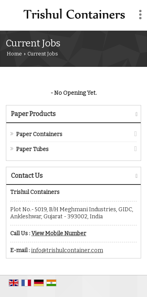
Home (14, 54)
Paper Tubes (32, 149)
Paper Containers (39, 134)
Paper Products (33, 114)
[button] (58, 233)
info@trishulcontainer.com (67, 250)
